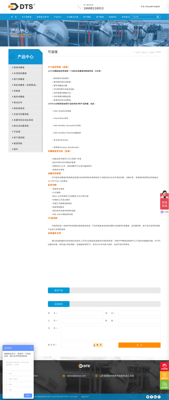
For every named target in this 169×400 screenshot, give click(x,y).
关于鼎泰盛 (26, 17)
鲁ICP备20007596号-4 (61, 397)
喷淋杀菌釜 (18, 67)
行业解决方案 (72, 17)
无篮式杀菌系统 (20, 114)
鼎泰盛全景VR (43, 17)
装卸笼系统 (18, 108)
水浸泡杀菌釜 (19, 73)
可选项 (16, 132)
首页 (137, 52)
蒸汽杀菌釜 (18, 79)
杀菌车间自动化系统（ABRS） (22, 121)
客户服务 (87, 17)
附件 (15, 149)
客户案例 (100, 17)
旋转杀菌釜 (18, 97)
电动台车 (17, 102)
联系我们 (126, 17)
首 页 (14, 17)
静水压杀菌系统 (20, 126)
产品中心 (58, 17)
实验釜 (16, 91)
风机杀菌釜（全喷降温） (25, 85)
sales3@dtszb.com (76, 376)
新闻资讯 (113, 17)
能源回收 (17, 143)
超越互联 (84, 397)
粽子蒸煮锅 (18, 137)
